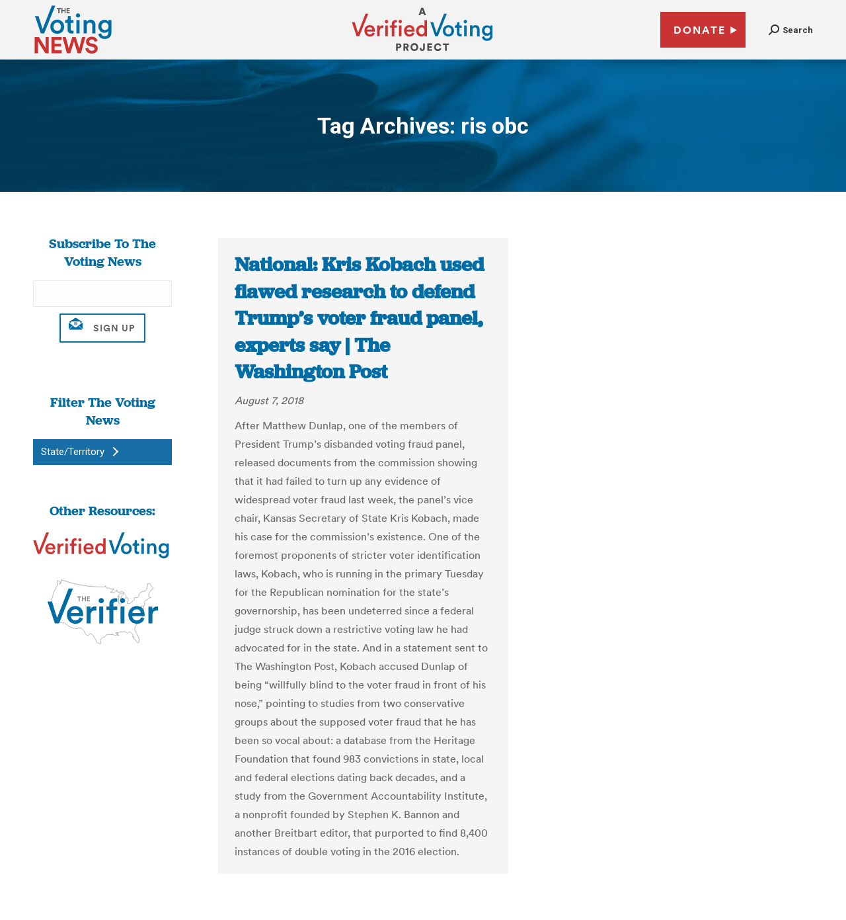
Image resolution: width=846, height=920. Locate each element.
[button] (791, 30)
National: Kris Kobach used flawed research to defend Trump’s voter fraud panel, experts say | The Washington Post (359, 318)
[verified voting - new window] (422, 53)
